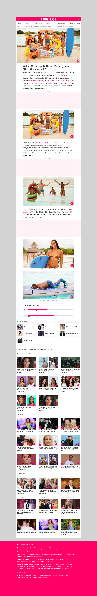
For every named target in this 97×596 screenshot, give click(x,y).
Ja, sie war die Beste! (34, 311)
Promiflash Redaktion (39, 72)
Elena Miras (50, 81)
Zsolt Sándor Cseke (67, 81)
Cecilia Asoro (56, 142)
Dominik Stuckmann (36, 81)
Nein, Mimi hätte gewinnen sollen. (37, 317)
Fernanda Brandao (42, 142)
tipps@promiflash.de (46, 349)
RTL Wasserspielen (61, 75)
